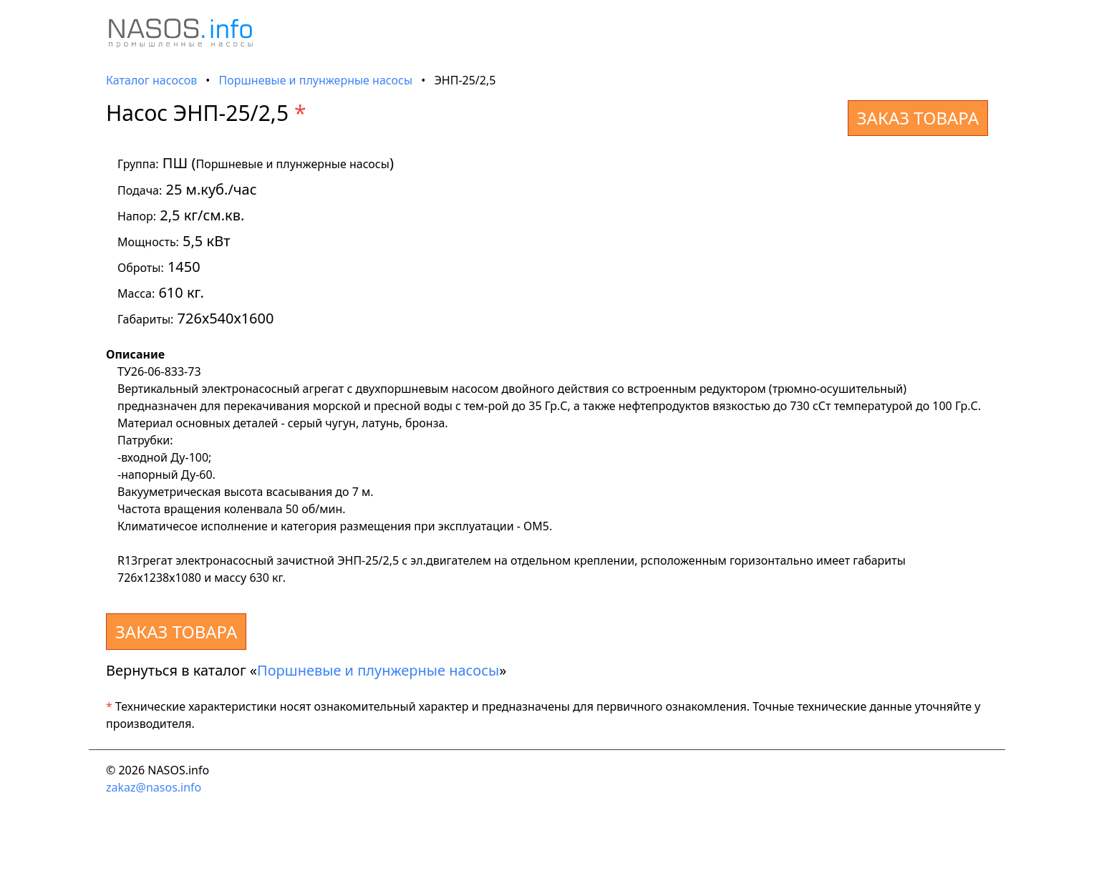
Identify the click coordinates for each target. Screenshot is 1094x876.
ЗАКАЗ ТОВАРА (918, 118)
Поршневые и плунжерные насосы (316, 80)
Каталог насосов (151, 80)
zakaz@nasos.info (153, 787)
